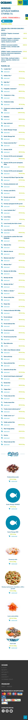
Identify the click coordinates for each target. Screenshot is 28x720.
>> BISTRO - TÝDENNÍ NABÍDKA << (10, 17)
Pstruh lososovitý (9, 330)
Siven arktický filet (9, 363)
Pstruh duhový (8, 317)
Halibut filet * (8, 75)
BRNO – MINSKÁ (6, 686)
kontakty (7, 21)
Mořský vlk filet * (9, 284)
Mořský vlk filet (8, 277)
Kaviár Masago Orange (10, 130)
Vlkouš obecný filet (9, 442)
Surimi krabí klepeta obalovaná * (13, 376)
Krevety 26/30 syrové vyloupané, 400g (13, 163)
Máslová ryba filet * (9, 258)
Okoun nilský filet (9, 297)
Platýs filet (7, 304)
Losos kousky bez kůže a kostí (12, 223)
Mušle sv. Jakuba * (9, 291)
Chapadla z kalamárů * (10, 88)
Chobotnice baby (9, 102)
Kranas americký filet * (10, 143)
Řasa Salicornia (8, 343)
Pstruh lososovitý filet (10, 336)
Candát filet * (7, 69)
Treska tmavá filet (9, 402)
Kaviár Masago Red (9, 136)
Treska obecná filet (9, 396)
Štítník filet (7, 382)
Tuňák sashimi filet (9, 422)
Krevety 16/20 (8, 149)
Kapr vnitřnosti (8, 123)
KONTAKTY (4, 677)
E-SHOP (3, 667)
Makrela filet (7, 245)
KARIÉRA (4, 674)
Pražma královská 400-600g (12, 310)
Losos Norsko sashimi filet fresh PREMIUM (13, 237)
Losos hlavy (7, 217)
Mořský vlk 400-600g (10, 271)
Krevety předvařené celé (11, 184)
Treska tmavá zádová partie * (12, 409)
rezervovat (6, 71)
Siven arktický (8, 356)
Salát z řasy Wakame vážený (12, 350)
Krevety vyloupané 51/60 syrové (13, 203)
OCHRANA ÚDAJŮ (7, 679)
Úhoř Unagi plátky (9, 428)
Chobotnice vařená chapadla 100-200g (13, 109)
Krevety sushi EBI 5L (9, 190)
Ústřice (6, 435)
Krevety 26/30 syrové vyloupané (13, 156)
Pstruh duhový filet (9, 323)
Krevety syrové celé (9, 197)
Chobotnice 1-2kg (9, 95)
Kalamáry (6, 116)
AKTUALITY (4, 672)
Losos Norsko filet (9, 230)
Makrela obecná (8, 251)
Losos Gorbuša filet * (10, 210)
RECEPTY (4, 670)
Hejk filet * (7, 82)
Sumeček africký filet (10, 369)
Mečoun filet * (8, 264)
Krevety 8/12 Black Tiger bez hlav (13, 177)
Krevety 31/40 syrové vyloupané (13, 171)
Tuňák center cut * (9, 415)
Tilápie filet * (7, 389)
